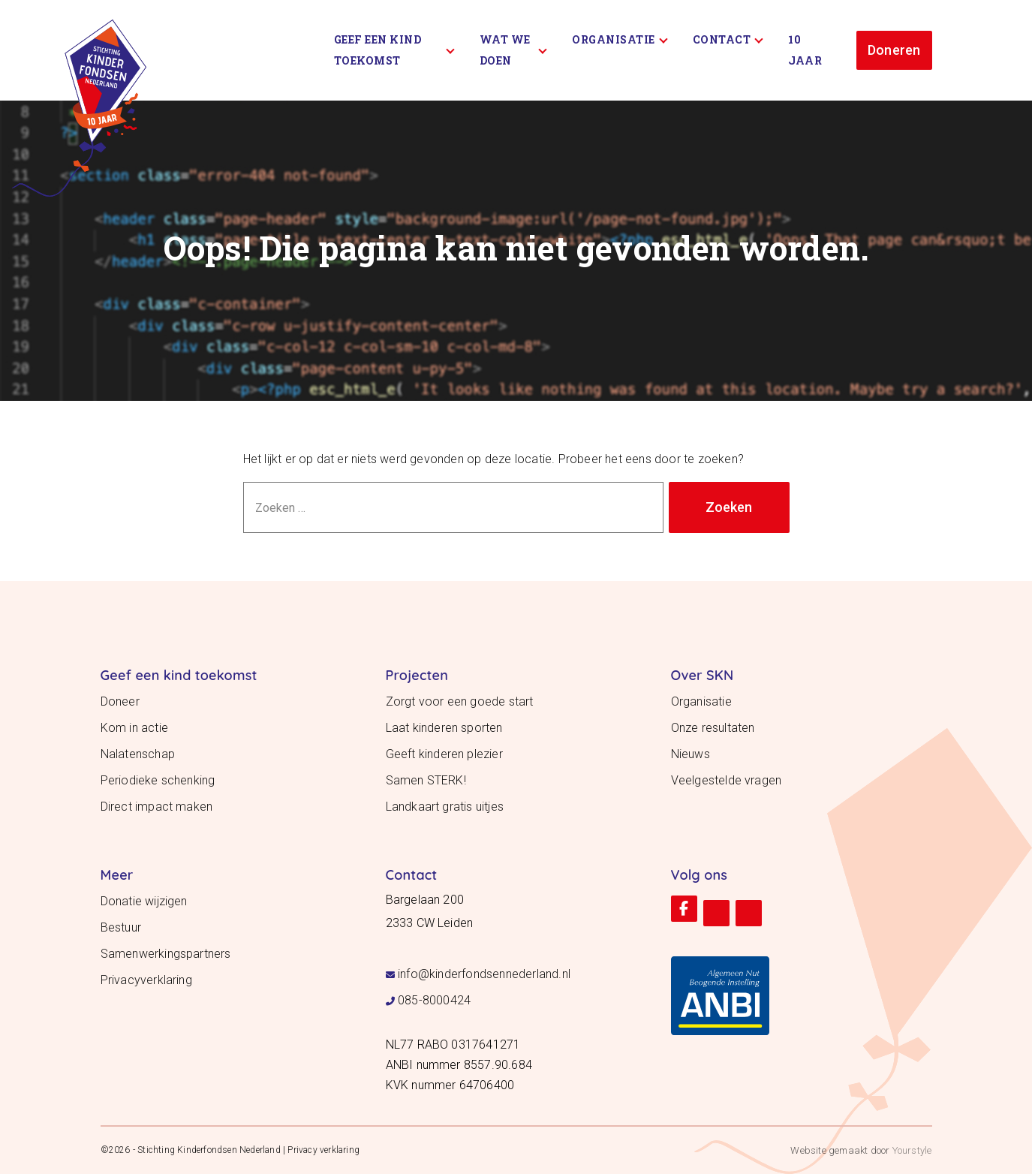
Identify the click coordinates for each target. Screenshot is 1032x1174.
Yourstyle (910, 1150)
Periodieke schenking (158, 780)
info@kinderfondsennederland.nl (484, 974)
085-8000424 (434, 1000)
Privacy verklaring (323, 1150)
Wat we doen (513, 50)
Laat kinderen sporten (444, 728)
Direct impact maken (157, 806)
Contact (728, 39)
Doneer (120, 701)
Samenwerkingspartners (166, 954)
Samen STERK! (426, 780)
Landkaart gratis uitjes (445, 806)
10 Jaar (805, 50)
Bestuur (121, 927)
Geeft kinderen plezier (444, 754)
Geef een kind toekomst (394, 50)
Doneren (894, 50)
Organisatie (619, 39)
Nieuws (690, 754)
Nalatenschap (138, 754)
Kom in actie (134, 728)
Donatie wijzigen (144, 901)
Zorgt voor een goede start (460, 701)
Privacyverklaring (146, 980)
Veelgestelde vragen (726, 780)
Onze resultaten (713, 728)
